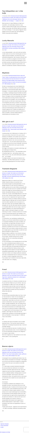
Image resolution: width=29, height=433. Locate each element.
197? (3, 83)
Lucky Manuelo (8, 40)
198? (25, 129)
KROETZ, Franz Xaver (6, 353)
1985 (10, 355)
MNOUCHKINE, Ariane (13, 80)
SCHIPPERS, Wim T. (6, 129)
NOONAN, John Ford (6, 20)
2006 (19, 48)
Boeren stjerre (7, 346)
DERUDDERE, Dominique (7, 48)
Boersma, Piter (21, 19)
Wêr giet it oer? (8, 121)
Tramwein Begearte (9, 169)
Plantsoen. (22, 129)
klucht (18, 129)
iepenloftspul (15, 48)
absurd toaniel (14, 129)
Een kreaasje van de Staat (5, 432)
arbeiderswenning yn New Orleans (18, 176)
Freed (4, 269)
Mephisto (5, 73)
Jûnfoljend (23, 48)
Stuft (22, 20)
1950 (3, 177)
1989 (5, 83)
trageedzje (10, 277)
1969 (3, 278)
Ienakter (17, 20)
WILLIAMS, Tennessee (6, 176)
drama (6, 277)
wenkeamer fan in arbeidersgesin (18, 277)
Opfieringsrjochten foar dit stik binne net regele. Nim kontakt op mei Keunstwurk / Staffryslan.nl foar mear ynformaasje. (14, 17)
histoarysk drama (21, 80)
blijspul (12, 20)
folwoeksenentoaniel (15, 15)
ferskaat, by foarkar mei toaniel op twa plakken (17, 82)
